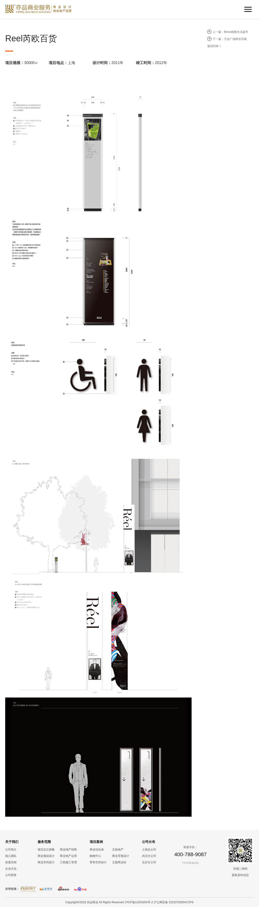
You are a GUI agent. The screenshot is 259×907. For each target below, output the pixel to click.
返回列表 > (214, 46)
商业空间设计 (46, 862)
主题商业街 (119, 862)
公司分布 (148, 842)
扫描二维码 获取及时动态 (240, 872)
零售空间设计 (98, 862)
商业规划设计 (46, 856)
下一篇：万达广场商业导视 (230, 39)
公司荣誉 (11, 875)
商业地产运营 (68, 856)
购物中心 (95, 856)
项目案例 (96, 842)
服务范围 (44, 842)
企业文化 (11, 868)
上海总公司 (149, 849)
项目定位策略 (46, 849)
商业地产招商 (68, 849)
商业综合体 (97, 849)
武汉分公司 (149, 856)
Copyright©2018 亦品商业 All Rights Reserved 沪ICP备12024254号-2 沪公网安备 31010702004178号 (129, 902)
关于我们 (11, 842)
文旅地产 (117, 849)
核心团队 (11, 856)
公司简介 (11, 849)
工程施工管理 (68, 862)
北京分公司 (149, 862)
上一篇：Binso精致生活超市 (230, 32)
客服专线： (190, 847)
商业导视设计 (120, 856)
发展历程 (11, 862)
